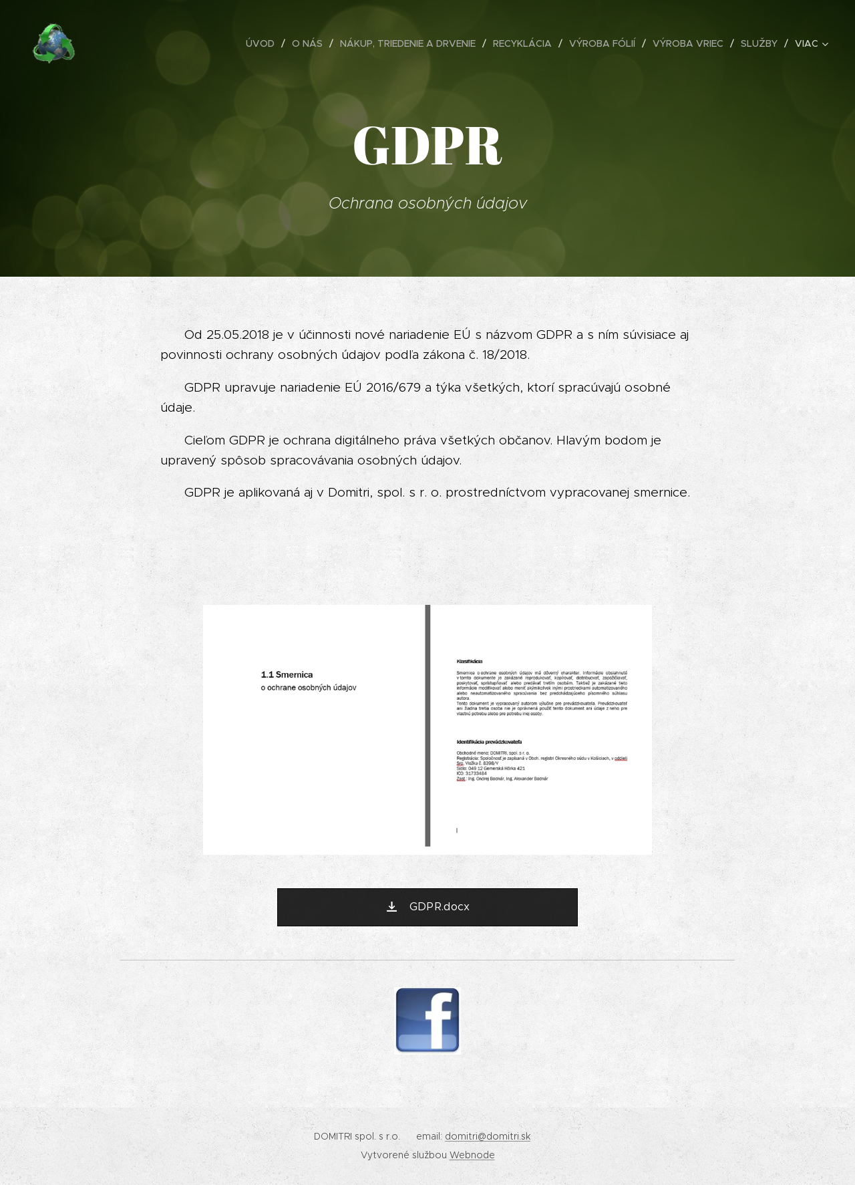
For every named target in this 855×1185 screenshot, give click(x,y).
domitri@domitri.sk (487, 1136)
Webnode (472, 1155)
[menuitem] (263, 43)
